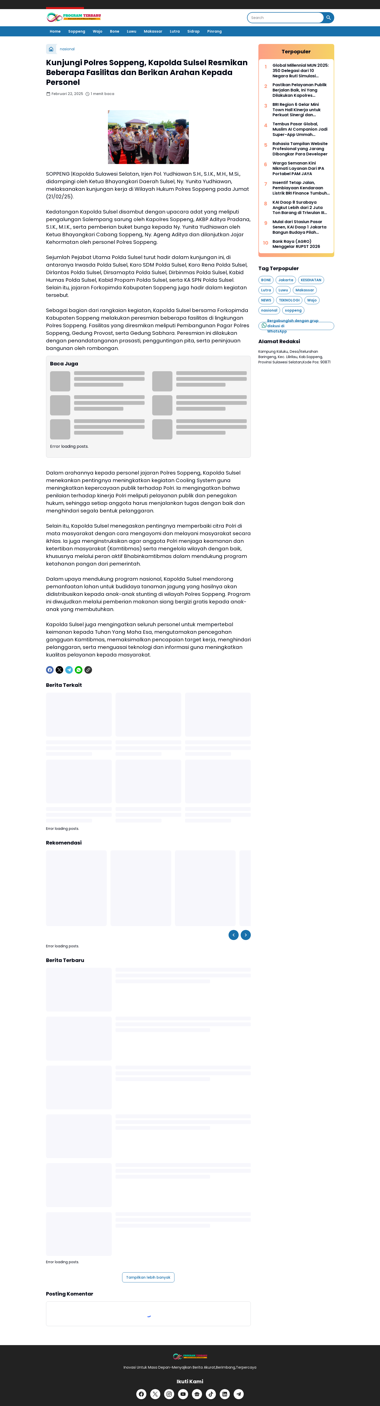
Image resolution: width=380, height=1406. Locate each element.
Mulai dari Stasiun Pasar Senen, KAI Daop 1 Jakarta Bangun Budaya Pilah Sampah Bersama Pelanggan (299, 227)
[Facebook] (50, 670)
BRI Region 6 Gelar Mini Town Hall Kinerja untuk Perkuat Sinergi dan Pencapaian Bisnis (297, 110)
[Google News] (197, 1394)
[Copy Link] (88, 670)
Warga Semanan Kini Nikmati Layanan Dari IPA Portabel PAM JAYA (298, 168)
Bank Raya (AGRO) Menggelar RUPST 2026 (296, 244)
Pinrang (214, 31)
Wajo (97, 31)
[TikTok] (211, 1394)
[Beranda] (51, 49)
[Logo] (190, 1357)
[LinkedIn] (225, 1394)
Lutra (175, 31)
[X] (59, 670)
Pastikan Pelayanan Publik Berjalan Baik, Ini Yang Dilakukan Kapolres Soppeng (300, 90)
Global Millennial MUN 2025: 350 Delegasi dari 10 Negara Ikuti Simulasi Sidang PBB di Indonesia (301, 71)
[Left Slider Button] (234, 935)
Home (55, 31)
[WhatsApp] (78, 670)
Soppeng (76, 31)
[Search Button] (329, 18)
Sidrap (193, 31)
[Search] (286, 18)
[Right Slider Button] (246, 935)
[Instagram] (169, 1394)
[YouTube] (183, 1394)
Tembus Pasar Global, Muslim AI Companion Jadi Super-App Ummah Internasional (300, 129)
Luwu (131, 31)
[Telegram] (69, 670)
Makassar (153, 31)
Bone (114, 31)
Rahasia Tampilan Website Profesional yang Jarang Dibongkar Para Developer (300, 149)
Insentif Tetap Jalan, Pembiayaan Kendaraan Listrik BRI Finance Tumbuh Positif (300, 188)
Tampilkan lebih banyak (148, 1277)
